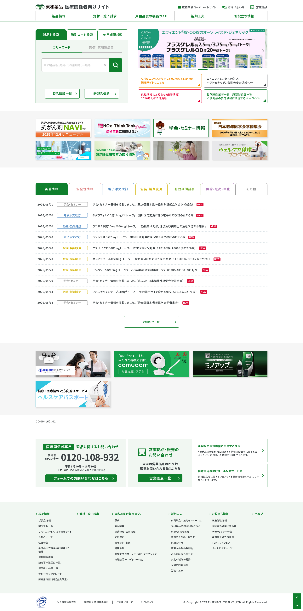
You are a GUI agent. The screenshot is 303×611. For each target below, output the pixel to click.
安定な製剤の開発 (181, 559)
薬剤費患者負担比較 (223, 537)
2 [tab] (191, 69)
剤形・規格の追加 (180, 531)
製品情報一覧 (62, 93)
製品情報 (59, 16)
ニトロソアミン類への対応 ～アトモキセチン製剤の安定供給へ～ (230, 80)
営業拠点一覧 (160, 477)
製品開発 (119, 526)
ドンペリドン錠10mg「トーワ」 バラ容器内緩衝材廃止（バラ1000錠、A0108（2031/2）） (151, 270)
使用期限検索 (113, 34)
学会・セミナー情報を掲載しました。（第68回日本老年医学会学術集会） (141, 302)
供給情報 (43, 542)
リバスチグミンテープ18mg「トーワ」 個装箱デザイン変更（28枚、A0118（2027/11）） (150, 292)
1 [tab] (179, 69)
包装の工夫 (177, 570)
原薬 (117, 520)
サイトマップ (147, 602)
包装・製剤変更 (151, 189)
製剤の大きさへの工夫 (183, 537)
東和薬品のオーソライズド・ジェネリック (136, 553)
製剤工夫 (198, 16)
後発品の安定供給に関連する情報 (54, 549)
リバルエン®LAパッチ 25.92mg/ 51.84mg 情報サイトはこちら (167, 80)
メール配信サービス (222, 548)
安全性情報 (84, 189)
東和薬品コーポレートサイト (199, 7)
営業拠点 (261, 7)
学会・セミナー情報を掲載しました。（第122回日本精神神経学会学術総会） (143, 281)
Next (263, 50)
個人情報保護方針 (67, 602)
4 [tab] (214, 69)
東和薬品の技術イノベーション (187, 520)
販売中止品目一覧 (48, 568)
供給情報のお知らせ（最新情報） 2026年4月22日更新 (160, 96)
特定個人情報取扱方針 (96, 602)
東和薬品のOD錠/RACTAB (186, 526)
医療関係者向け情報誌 (224, 526)
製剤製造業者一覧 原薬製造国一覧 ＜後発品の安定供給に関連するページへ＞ (233, 96)
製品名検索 (51, 34)
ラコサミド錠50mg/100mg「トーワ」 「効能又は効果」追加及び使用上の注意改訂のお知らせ (155, 226)
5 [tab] (226, 69)
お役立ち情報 (244, 16)
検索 (115, 65)
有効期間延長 (184, 189)
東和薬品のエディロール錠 (129, 559)
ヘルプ (259, 514)
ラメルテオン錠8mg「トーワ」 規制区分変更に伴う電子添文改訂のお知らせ (144, 237)
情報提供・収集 (123, 542)
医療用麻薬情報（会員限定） (53, 579)
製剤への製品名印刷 (182, 548)
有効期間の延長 (179, 564)
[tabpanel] (202, 48)
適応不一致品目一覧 (49, 562)
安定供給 (119, 537)
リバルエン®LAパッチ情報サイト (55, 531)
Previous (142, 50)
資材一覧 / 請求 (105, 16)
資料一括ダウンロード (50, 573)
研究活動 (119, 548)
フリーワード (62, 47)
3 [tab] (203, 69)
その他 (251, 189)
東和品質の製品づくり (151, 16)
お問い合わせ (236, 7)
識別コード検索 (82, 34)
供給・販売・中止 (218, 189)
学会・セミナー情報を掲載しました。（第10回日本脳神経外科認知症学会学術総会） (148, 204)
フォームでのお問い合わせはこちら (81, 478)
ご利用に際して (125, 602)
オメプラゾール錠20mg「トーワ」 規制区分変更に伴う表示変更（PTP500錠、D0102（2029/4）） (156, 259)
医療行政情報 (219, 520)
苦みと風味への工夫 (182, 553)
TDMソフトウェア (221, 542)
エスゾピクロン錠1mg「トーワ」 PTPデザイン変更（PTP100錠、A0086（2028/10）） (149, 248)
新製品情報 (102, 93)
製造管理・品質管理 (125, 531)
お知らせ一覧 (151, 322)
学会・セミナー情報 (222, 531)
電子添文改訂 (118, 189)
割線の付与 (177, 542)
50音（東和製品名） (102, 47)
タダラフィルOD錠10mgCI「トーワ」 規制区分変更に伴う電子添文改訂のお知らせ (148, 215)
